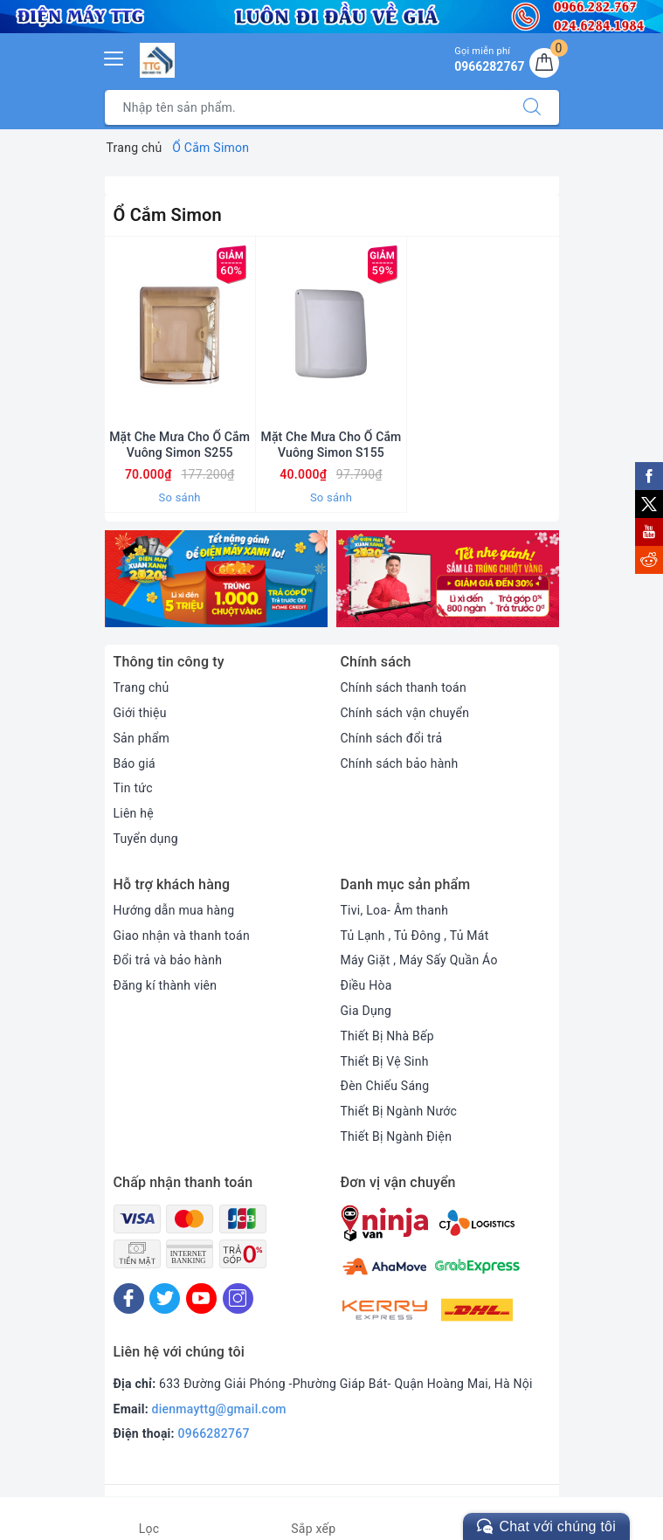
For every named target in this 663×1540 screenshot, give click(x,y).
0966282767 (214, 1433)
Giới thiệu (140, 713)
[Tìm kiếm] (532, 107)
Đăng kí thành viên (166, 985)
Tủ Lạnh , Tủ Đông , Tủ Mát (415, 936)
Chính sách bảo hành (400, 763)
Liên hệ (134, 813)
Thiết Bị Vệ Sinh (385, 1061)
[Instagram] (238, 1298)
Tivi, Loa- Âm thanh (395, 910)
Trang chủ (141, 687)
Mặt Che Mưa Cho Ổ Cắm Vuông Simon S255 (179, 444)
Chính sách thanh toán (403, 687)
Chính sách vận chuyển (405, 713)
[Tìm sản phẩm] (305, 107)
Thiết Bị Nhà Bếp (387, 1036)
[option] (216, 579)
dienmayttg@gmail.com (219, 1409)
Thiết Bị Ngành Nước (399, 1111)
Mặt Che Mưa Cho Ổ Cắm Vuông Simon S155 (331, 444)
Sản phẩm (142, 738)
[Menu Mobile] (114, 56)
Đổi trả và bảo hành (168, 960)
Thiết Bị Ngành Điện (396, 1136)
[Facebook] (129, 1298)
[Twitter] (164, 1298)
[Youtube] (201, 1298)
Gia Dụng (366, 1011)
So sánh (180, 497)
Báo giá (134, 763)
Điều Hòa (366, 985)
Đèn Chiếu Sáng (385, 1086)
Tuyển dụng (146, 839)
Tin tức (133, 788)
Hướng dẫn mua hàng (174, 910)
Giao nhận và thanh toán (182, 936)
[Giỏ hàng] (544, 63)
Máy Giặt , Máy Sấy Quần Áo (419, 960)
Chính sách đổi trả (392, 738)
